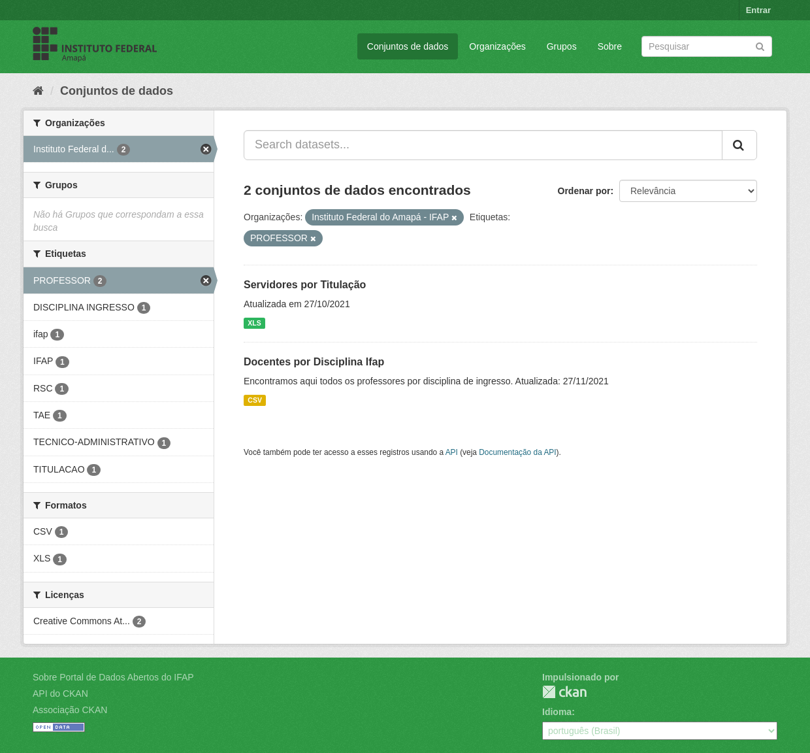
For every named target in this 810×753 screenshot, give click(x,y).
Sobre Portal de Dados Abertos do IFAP (113, 677)
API (452, 452)
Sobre (610, 46)
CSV (255, 400)
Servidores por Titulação (305, 284)
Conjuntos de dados (408, 46)
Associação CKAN (70, 710)
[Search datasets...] (483, 145)
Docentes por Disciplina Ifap (314, 361)
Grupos (562, 46)
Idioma (557, 712)
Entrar (758, 10)
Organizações (497, 46)
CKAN (564, 692)
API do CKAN (60, 693)
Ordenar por (584, 191)
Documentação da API (517, 452)
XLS (254, 323)
